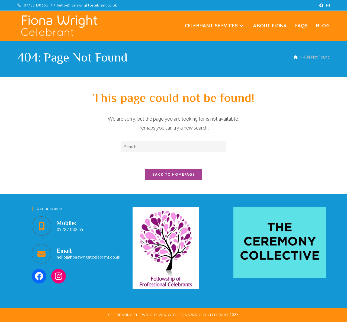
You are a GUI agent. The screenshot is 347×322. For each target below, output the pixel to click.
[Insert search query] (173, 146)
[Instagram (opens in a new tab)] (327, 5)
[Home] (296, 57)
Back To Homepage (173, 174)
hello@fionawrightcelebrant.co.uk (88, 257)
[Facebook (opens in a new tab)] (321, 5)
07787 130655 (36, 5)
